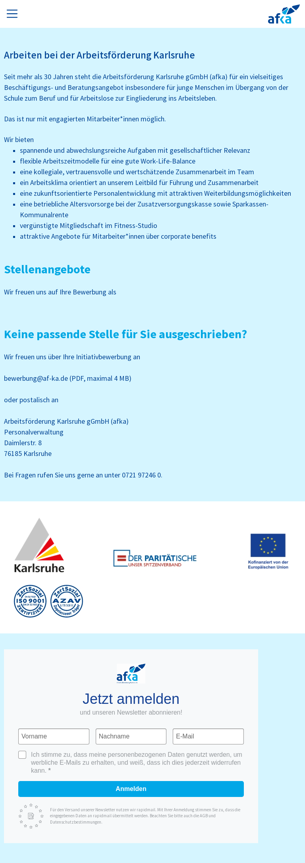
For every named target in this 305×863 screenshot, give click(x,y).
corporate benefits (188, 236)
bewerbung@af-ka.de (36, 378)
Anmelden (131, 788)
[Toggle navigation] (14, 12)
